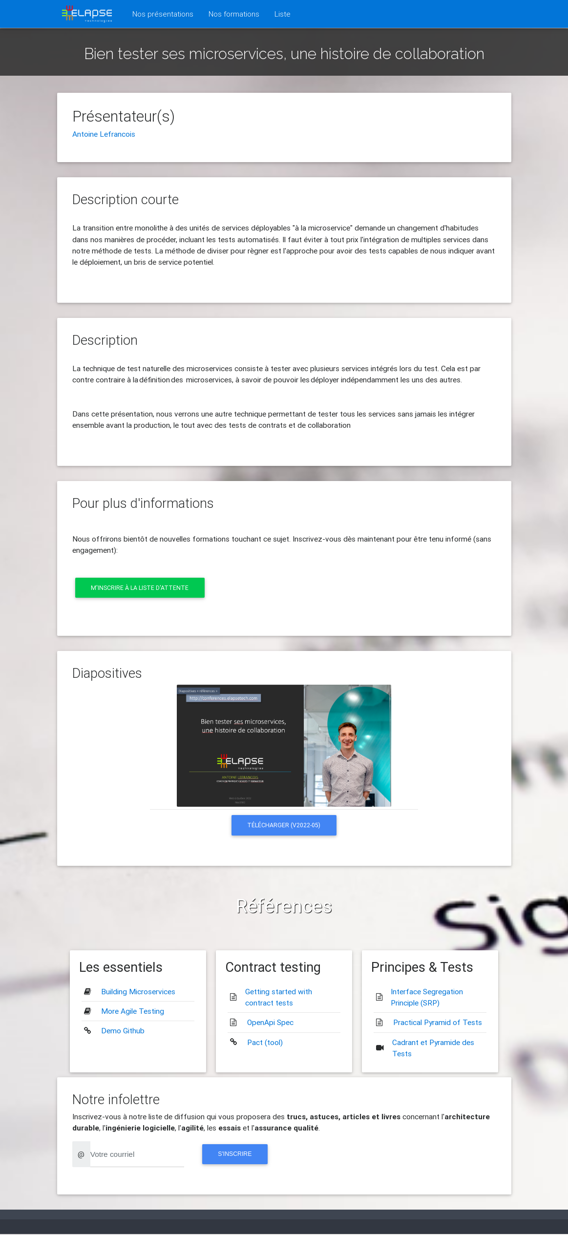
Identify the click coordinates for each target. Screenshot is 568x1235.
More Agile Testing (132, 1011)
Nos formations (234, 14)
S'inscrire (236, 1154)
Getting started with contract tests (278, 997)
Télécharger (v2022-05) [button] (284, 825)
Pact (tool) (265, 1042)
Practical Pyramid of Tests (437, 1022)
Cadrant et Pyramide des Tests (433, 1048)
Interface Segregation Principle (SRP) (427, 997)
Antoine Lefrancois (103, 134)
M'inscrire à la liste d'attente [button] (140, 587)
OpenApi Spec (270, 1022)
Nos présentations (164, 13)
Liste (282, 14)
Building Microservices (138, 992)
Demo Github (123, 1031)
